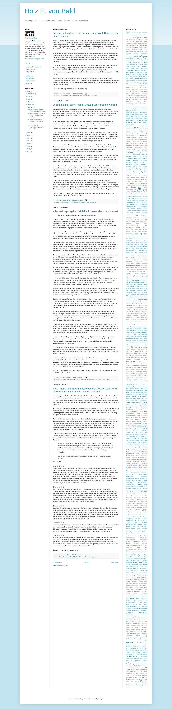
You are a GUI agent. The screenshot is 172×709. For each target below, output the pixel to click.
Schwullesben (129, 518)
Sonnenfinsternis (130, 537)
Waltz (138, 625)
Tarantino (128, 574)
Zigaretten (128, 652)
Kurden (135, 334)
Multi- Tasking (130, 388)
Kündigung (129, 338)
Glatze (146, 240)
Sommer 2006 (135, 534)
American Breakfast (131, 49)
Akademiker (132, 39)
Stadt (130, 551)
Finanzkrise (140, 202)
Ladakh (137, 338)
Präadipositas (144, 463)
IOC (145, 277)
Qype (131, 469)
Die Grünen (132, 160)
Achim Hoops (133, 36)
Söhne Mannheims (131, 570)
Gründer (128, 248)
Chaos (145, 133)
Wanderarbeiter (129, 627)
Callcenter (145, 130)
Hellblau (138, 263)
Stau (146, 553)
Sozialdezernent (144, 539)
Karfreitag (128, 301)
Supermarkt (132, 566)
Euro (127, 187)
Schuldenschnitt (84, 95)
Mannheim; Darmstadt (142, 361)
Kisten (132, 313)
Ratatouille (128, 474)
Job (146, 286)
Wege (146, 629)
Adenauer (145, 36)
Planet (127, 451)
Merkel (139, 375)
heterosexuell (129, 666)
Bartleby (141, 85)
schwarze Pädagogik (142, 675)
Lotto (138, 349)
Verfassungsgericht (131, 606)
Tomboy (134, 585)
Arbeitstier (136, 62)
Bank (140, 84)
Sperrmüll (134, 545)
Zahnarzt (138, 650)
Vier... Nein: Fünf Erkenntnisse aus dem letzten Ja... (35, 127)
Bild (146, 97)
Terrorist (128, 579)
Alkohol (145, 41)
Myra (142, 392)
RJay (137, 469)
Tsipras (95, 95)
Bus (140, 122)
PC (97, 557)
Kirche (131, 311)
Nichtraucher (129, 415)
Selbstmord (144, 522)
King (146, 309)
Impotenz (132, 279)
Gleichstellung (139, 242)
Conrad (134, 141)
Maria (146, 365)
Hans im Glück (140, 256)
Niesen (146, 415)
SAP (131, 499)
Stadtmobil (144, 551)
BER (67, 202)
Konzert (145, 326)
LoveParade (129, 351)
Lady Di (142, 338)
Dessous (128, 154)
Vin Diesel (136, 619)
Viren (141, 619)
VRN (146, 599)
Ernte (140, 181)
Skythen (142, 530)
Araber (68, 557)
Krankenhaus (137, 328)
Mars (135, 367)
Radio (127, 471)
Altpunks (141, 47)
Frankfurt (128, 206)
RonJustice (144, 492)
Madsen (140, 355)
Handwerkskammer (130, 254)
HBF (140, 250)
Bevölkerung (144, 95)
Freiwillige (139, 208)
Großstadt (145, 246)
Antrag (136, 55)
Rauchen (139, 474)
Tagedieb (128, 572)
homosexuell (138, 666)
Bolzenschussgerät (131, 110)
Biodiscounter (129, 101)
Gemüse (138, 227)
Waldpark (133, 625)
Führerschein (129, 219)
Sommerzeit (129, 535)
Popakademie (143, 455)
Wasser (128, 629)
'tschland (128, 32)
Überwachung (130, 685)
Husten (145, 275)
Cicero (131, 139)
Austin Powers (130, 68)
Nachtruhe (145, 396)
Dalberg (128, 149)
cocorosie (142, 658)
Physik (131, 449)
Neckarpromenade (131, 406)
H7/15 (136, 250)
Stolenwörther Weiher (141, 556)
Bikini (142, 97)
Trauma (146, 587)
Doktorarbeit (144, 164)
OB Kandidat (143, 425)
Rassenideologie (134, 472)
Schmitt (137, 509)
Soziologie (145, 541)
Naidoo (138, 398)
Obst (146, 427)
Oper (146, 432)
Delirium (139, 151)
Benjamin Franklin (143, 89)
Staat (127, 551)
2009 (28, 146)
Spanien (128, 543)
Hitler (135, 267)
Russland (144, 497)
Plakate (145, 449)
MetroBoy (144, 375)
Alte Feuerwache (131, 45)
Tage (146, 570)
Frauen (136, 206)
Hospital (134, 271)
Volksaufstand (129, 621)
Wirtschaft (129, 643)
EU (140, 170)
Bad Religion (130, 78)
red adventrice (30, 78)
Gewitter (138, 238)
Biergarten (138, 97)
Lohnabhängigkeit (142, 347)
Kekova (146, 307)
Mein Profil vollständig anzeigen (34, 59)
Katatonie (135, 305)
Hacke (127, 252)
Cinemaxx (136, 139)
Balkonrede (129, 84)
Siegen (138, 528)
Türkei (145, 589)
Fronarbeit (137, 212)
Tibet (139, 583)
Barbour (128, 85)
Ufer (138, 591)
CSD (143, 128)
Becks (138, 87)
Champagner (139, 133)
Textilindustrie (139, 579)
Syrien (133, 568)
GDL (135, 219)
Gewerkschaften (130, 238)
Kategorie (141, 305)
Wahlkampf (136, 623)
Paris (146, 438)
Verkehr (139, 608)
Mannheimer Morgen (138, 365)
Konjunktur (128, 325)
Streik (140, 562)
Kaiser (136, 296)
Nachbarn (133, 396)
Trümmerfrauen (139, 589)
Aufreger (132, 66)
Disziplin (136, 164)
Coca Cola (129, 141)
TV (138, 570)
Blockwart (128, 105)
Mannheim (131, 361)
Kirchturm (128, 313)
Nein (137, 411)
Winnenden (136, 641)
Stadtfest (134, 551)
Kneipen (133, 317)
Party (134, 442)
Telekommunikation (130, 577)
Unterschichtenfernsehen (132, 596)
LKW (133, 338)
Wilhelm (145, 639)
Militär (146, 381)
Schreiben (145, 511)
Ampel (146, 49)
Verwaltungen (143, 614)
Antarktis (136, 53)
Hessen (138, 265)
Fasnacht (128, 195)
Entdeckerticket (144, 177)
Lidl (132, 347)
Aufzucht (138, 66)
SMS (139, 499)
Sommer (128, 534)
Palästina (137, 438)
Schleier (145, 507)
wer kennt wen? (134, 679)
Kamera (146, 296)
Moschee (128, 386)
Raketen (145, 471)
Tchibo (134, 575)
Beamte (131, 87)
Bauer (127, 87)
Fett (133, 198)
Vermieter (128, 610)
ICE (142, 277)
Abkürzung (132, 34)
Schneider (145, 509)
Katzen (139, 307)
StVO (146, 549)
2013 (28, 135)
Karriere (128, 303)
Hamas (145, 252)
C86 (133, 128)
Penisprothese (90, 379)
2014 (28, 133)
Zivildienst (138, 652)
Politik (128, 455)
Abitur (127, 34)
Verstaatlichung (129, 612)
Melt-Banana (139, 373)
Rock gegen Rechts (142, 490)
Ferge (130, 198)
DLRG (142, 145)
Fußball (136, 216)
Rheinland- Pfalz (130, 488)
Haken (136, 252)
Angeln (142, 51)
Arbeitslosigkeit (130, 60)
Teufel (131, 579)
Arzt (137, 64)
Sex (138, 526)
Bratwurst (136, 112)
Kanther (135, 300)
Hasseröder (138, 258)
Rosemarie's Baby (131, 493)
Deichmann (128, 151)
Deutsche (145, 154)
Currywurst (129, 145)
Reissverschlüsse (130, 484)
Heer (140, 259)
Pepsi (127, 446)
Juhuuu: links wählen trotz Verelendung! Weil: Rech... (37, 110)
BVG (143, 74)
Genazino (145, 227)
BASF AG (128, 74)
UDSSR (132, 591)
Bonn (142, 110)
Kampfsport (135, 298)
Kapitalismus (143, 300)
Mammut (145, 357)
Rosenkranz (140, 493)
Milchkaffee (129, 381)
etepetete (145, 660)
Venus (134, 600)
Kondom (141, 323)
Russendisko (137, 497)
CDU (136, 128)
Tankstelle (144, 572)
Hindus (127, 267)
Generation (141, 229)
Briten (135, 116)
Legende (128, 344)
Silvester (134, 530)
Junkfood (135, 294)
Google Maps (143, 244)
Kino (127, 311)
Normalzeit (139, 421)
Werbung (137, 635)
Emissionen (140, 175)
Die (127, 160)
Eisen (140, 173)
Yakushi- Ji (139, 648)
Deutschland (136, 158)
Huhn (137, 271)
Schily (146, 505)
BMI (136, 74)
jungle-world (30, 71)
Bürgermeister (130, 126)
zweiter (127, 681)
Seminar (145, 524)
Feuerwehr (128, 200)
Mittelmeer (141, 383)
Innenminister (136, 281)
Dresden (78, 557)
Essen (140, 185)
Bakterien (141, 82)
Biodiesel (145, 99)
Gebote (145, 223)
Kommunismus (143, 321)
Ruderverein (129, 497)
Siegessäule (144, 528)
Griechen (138, 246)
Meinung (132, 373)
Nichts (134, 415)
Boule (146, 110)
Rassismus (144, 472)
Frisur (127, 212)
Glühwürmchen (129, 244)
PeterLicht (131, 448)
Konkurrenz (135, 325)
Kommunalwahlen (143, 319)
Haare (145, 250)
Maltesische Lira (139, 357)
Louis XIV (144, 349)
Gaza (137, 223)
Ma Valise (135, 355)
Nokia (131, 419)
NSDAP (128, 396)
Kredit (127, 330)
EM (138, 170)
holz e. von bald (32, 38)
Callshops (128, 131)
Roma (133, 492)
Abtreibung (141, 34)
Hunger (134, 275)
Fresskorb (128, 210)
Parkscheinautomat (134, 440)
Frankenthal (145, 204)
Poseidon (128, 457)
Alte (146, 43)
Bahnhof (128, 82)
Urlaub (132, 599)
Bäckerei (145, 122)
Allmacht (135, 43)
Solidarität (144, 532)
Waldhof (128, 625)
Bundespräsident (142, 120)
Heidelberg (129, 261)
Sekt (136, 522)
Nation (136, 400)
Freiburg (145, 206)
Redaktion (128, 480)
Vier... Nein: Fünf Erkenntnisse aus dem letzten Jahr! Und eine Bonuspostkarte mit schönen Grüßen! (85, 390)
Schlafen (139, 507)
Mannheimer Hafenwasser (133, 363)
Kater (146, 305)
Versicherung (143, 610)
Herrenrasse (129, 265)
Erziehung (144, 183)
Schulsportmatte (130, 514)
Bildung (128, 99)
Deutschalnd (136, 154)
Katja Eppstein (129, 307)
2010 (28, 143)
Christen (128, 137)
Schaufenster (129, 505)
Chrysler (128, 139)
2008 (28, 149)
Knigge (138, 317)
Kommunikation (135, 321)
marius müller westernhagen (139, 669)
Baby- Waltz (129, 76)
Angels (145, 51)
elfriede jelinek (30, 69)
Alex (130, 41)
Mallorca (128, 357)
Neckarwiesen (137, 409)
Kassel (146, 303)
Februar (30, 104)
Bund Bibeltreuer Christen (139, 118)
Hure (141, 275)
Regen (146, 480)
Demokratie (129, 153)
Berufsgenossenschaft (131, 95)
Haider (132, 252)
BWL (146, 74)
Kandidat (145, 298)
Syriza (91, 95)
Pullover (135, 465)
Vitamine (145, 619)
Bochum (142, 107)
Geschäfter (128, 235)
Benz (127, 91)
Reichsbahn (129, 482)
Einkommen (129, 173)
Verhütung (134, 608)
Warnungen (144, 627)
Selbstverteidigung (131, 524)
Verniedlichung (135, 610)
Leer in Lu (138, 342)
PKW (133, 438)
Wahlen (128, 623)
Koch (142, 317)
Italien (144, 282)
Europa (69, 95)
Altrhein (146, 47)
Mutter (141, 390)
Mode (134, 385)
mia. (141, 671)
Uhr (140, 591)
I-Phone (139, 277)
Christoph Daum (143, 137)
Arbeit (136, 57)
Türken (128, 591)
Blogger (100, 699)
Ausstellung (144, 66)
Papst (142, 438)
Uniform (136, 593)
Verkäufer (144, 608)
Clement (145, 139)
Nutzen (138, 425)
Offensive (128, 430)
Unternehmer (144, 595)
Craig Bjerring (137, 143)
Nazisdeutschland (136, 402)
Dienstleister (129, 162)
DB (133, 145)
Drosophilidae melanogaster (141, 168)
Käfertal (139, 336)
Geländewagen (129, 227)
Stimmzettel (129, 556)
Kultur (145, 330)
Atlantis (127, 66)
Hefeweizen (144, 259)
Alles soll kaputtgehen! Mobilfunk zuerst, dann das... (35, 121)
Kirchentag (145, 311)
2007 (28, 151)
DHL (139, 145)
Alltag (139, 43)
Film (146, 200)
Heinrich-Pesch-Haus (138, 261)
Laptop (145, 340)
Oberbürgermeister (87, 202)
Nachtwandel (129, 398)
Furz (140, 214)
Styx (127, 566)
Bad (146, 76)
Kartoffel (140, 303)
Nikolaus (128, 417)
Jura (146, 294)
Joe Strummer (135, 288)
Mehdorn (132, 371)
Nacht (139, 396)
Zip (133, 652)
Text (135, 579)
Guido (132, 248)
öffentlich (128, 687)
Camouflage (144, 131)
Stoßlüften (132, 560)
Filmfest (128, 202)
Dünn (135, 170)
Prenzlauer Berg (142, 457)
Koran (127, 328)
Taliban (139, 572)
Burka (135, 122)
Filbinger (141, 200)
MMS (143, 353)
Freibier (141, 206)
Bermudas (145, 93)
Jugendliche (129, 292)
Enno (137, 177)
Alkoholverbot (129, 43)
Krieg (134, 330)
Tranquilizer (137, 587)
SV (126, 501)
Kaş (142, 307)
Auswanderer (144, 68)
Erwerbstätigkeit (130, 183)
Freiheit (133, 208)
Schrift (136, 513)
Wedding (138, 629)
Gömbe (145, 248)
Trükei (132, 589)
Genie (146, 229)
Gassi (137, 221)
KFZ (127, 296)
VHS (142, 598)
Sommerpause (143, 534)
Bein (146, 87)
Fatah (140, 195)
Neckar (145, 402)
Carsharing (128, 133)
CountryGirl (129, 143)
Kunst (146, 332)
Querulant (145, 467)
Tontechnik (142, 585)
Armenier (141, 62)
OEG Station (129, 427)
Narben (127, 400)
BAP (146, 72)
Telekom (145, 575)
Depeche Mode (137, 152)
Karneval (145, 301)
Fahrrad (139, 191)
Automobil (137, 70)
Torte (146, 585)
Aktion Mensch (139, 39)
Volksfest (135, 621)
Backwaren (142, 76)
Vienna (127, 619)
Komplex (128, 323)
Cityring (141, 139)
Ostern (137, 436)
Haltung (141, 252)
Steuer (128, 555)
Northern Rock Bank (137, 423)
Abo (137, 34)
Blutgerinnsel (136, 107)
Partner (145, 440)
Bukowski (128, 118)
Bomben (139, 110)
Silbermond (128, 530)
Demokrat (145, 151)
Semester (139, 524)
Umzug (128, 593)
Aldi (127, 41)
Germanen (144, 231)
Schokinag (136, 511)
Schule (145, 513)
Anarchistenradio (130, 51)
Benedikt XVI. (134, 89)
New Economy (142, 413)
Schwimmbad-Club (138, 516)
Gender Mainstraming (132, 229)
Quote (127, 469)
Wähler (142, 646)
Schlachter (133, 507)
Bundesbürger (130, 120)
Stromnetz (145, 562)
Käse (142, 336)
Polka (137, 455)
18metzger (29, 76)
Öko (146, 681)
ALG (139, 32)
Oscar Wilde (143, 434)
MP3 (146, 353)
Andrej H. (137, 51)
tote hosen (138, 677)
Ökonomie (136, 683)
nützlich (146, 671)
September (31, 94)
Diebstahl (145, 160)
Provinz (128, 463)
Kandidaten (128, 300)
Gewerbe (145, 237)
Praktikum (134, 457)
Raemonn (132, 471)
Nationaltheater (143, 400)
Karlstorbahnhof (137, 301)
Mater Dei (142, 367)
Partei (141, 440)
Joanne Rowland (139, 286)
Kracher (132, 328)
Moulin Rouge (139, 386)
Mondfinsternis (143, 385)
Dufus (127, 170)
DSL (146, 145)
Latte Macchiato (130, 342)
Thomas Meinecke (133, 583)
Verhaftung (128, 608)
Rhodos (137, 488)
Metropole (128, 377)
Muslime (136, 390)
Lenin (141, 346)
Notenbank (144, 423)
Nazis (128, 402)
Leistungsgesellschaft (132, 346)
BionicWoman (129, 103)
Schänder (145, 518)
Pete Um (142, 446)
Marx (138, 367)
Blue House (139, 105)
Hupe (137, 275)
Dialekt (143, 158)
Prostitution (144, 461)
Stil (132, 555)
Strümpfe (128, 564)
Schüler (134, 520)
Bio (140, 99)
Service (134, 526)
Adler (127, 37)
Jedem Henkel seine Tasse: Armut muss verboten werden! (85, 104)
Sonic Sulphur (138, 535)
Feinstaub (141, 196)
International (144, 280)
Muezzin (145, 386)
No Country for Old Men (139, 417)
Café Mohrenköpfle (137, 130)
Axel (130, 72)
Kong (146, 323)
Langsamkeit (140, 340)
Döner (131, 170)
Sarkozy (145, 503)
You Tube (128, 650)
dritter (127, 660)
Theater (128, 581)
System (137, 568)
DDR (136, 145)
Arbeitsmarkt (144, 60)
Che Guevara (140, 135)
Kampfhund (128, 298)
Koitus (127, 319)
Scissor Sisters (140, 520)
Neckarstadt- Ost (132, 407)
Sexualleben (98, 379)
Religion (139, 484)
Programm (145, 459)
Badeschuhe (129, 80)
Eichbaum (136, 172)
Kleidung (145, 313)
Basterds (145, 85)
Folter (135, 204)
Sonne (145, 535)
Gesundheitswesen (130, 237)
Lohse (127, 349)
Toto (127, 587)
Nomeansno (138, 419)
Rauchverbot (130, 476)
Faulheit (145, 195)
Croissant (145, 143)
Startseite (86, 562)
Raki (127, 472)
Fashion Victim (143, 193)
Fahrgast (133, 191)
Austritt (137, 68)
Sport (146, 547)
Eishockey (145, 173)
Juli (29, 96)
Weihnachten (134, 631)
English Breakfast (130, 177)
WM (146, 621)
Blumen (146, 105)
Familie (145, 191)
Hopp (130, 271)
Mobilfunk (83, 379)
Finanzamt (133, 202)
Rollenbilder (129, 492)
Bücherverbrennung (130, 124)
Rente (145, 484)
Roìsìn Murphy (140, 495)
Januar (30, 107)
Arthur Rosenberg (130, 64)
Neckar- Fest (131, 404)
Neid (130, 411)
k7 (143, 666)
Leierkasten (137, 344)
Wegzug (128, 631)
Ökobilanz (128, 683)
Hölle (134, 277)
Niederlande (140, 415)
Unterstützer (144, 596)
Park (127, 440)
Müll (140, 394)
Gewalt (138, 237)
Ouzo (146, 436)
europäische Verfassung (133, 662)
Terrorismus (144, 577)
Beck (135, 87)
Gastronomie (144, 221)
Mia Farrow (135, 377)
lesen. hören (140, 667)
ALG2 (142, 32)
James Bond (133, 284)
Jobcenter (128, 288)
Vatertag (128, 600)
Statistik (143, 553)
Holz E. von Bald (50, 11)
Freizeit (64, 379)
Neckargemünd (143, 404)
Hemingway (144, 263)
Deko (134, 151)
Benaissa (128, 89)
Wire (146, 641)
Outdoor (142, 436)
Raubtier (134, 474)
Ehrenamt (128, 172)
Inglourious (128, 280)
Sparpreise (144, 543)
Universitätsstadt (130, 595)
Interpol (133, 282)
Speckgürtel (129, 545)
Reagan (137, 478)
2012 (28, 138)
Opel (133, 432)
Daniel (138, 149)
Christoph (134, 137)
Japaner (139, 284)
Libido (146, 346)
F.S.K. (135, 189)
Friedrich (138, 210)
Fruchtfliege (144, 212)
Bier (127, 97)
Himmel (146, 265)
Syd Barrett (144, 566)
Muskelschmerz (130, 390)
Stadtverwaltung (130, 553)
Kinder (80, 202)
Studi (140, 564)
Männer (135, 394)
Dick (146, 158)
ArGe (127, 57)
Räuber (127, 499)
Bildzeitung (135, 99)
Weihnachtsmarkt (142, 631)
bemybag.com (30, 81)
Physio (135, 449)
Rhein (145, 486)
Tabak (142, 570)
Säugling (145, 568)
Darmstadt (145, 149)
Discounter (129, 164)
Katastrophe (129, 305)
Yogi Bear (145, 648)
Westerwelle (143, 637)
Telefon (105, 379)
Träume (128, 589)
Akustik (146, 39)
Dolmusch (128, 166)
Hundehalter (144, 273)
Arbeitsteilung (129, 62)
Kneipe (128, 317)
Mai (29, 99)
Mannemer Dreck (141, 359)
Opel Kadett (139, 432)
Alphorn (143, 43)
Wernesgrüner (129, 637)
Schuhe (141, 513)
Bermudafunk (135, 93)
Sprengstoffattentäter (131, 549)
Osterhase (132, 436)
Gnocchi (137, 244)
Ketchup (128, 309)
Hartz (132, 258)
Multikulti (137, 388)
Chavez (133, 135)
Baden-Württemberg (141, 78)
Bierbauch (131, 97)
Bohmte (140, 108)
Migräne (136, 379)
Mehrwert (145, 371)
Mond (138, 385)
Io (135, 282)
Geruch (136, 233)
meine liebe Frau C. (132, 671)
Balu (137, 84)
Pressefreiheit (138, 459)
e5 (131, 660)
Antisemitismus (130, 55)
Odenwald (128, 428)
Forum (139, 204)
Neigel (134, 411)
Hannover (134, 256)
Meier (127, 373)
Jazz (143, 284)
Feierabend (129, 196)
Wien (140, 639)
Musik (145, 388)
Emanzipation (133, 175)
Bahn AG (135, 80)
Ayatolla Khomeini (137, 72)
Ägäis (132, 681)
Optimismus (129, 434)
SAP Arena (135, 499)
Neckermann (144, 409)
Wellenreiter (145, 633)
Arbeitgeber (143, 57)
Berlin (71, 202)
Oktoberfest (144, 430)
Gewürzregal (144, 238)
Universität (145, 593)
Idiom (127, 279)
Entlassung (128, 179)
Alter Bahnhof (140, 45)
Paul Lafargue (130, 444)
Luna (146, 351)
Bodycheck (135, 108)
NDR (146, 394)
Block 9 (145, 103)
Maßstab (132, 369)
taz (133, 677)
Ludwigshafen (138, 351)
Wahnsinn (145, 623)
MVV (130, 355)
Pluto (143, 453)
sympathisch (129, 677)
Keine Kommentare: (77, 93)
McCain (138, 369)
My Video (132, 392)
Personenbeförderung (134, 446)
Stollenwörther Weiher (131, 558)
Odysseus (136, 428)
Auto (132, 70)
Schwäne (137, 518)
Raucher (145, 474)
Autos (127, 72)
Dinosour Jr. (143, 162)
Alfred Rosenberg (137, 41)
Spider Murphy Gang (142, 545)
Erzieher (138, 183)
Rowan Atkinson (130, 495)
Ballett (134, 84)
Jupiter (143, 294)
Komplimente (135, 323)
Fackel (145, 189)
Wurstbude (129, 646)
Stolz (127, 560)
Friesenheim (144, 210)
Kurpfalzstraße (130, 336)
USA (135, 591)
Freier (127, 208)
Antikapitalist (144, 53)
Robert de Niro (130, 490)
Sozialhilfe (128, 541)
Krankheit (145, 328)
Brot (139, 116)
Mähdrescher (129, 394)
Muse (141, 388)
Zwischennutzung (130, 654)
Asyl (71, 557)
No (131, 417)
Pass (138, 442)
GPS (146, 219)
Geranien (128, 231)
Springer (140, 549)
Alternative (135, 47)
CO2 (139, 128)
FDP (139, 189)
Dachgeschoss (129, 147)
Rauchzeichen (144, 476)
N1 (143, 394)
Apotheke (145, 55)
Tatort (140, 574)
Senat (94, 202)
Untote (127, 598)
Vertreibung (129, 614)
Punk (140, 465)
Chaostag (128, 135)
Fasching (135, 193)
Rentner (133, 486)
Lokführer (133, 349)
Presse (132, 459)
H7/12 (133, 250)
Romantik (138, 492)
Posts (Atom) (64, 565)
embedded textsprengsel (33, 67)
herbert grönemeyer (142, 664)
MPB (127, 355)
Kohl (146, 317)
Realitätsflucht (144, 478)
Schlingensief (129, 509)
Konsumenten (139, 326)
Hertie (134, 265)
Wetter (136, 639)
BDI (133, 74)
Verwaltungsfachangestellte (132, 616)
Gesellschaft (136, 235)
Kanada (140, 298)
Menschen (129, 375)
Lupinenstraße (129, 353)
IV (146, 277)
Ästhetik (137, 681)
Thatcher (145, 579)
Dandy (133, 149)
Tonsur (137, 585)
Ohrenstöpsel (136, 430)
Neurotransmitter (130, 413)
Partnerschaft (129, 442)
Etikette (145, 185)
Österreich (145, 683)
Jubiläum (139, 290)
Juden (145, 290)
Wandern (137, 627)
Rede (133, 480)
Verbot (140, 602)
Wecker (133, 629)
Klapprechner (138, 313)
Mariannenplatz (129, 367)
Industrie (145, 279)
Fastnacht (134, 195)
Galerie (133, 221)
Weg (142, 629)
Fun (137, 214)
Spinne (138, 547)
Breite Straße (130, 114)
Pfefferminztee (139, 448)
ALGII (146, 32)
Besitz (139, 95)
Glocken (145, 242)
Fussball (145, 214)
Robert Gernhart (144, 488)
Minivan (128, 383)
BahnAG (140, 80)
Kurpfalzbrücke (143, 334)
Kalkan (140, 296)
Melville (146, 373)
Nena (140, 411)
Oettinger (144, 429)
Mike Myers (144, 379)
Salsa (133, 503)
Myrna (146, 392)
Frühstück (128, 214)
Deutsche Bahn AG (133, 156)
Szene (141, 568)
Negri (127, 411)
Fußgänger (144, 215)
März (30, 102)
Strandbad (145, 560)
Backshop (135, 76)
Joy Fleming (130, 290)
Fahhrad (128, 191)
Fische (146, 202)
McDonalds (144, 369)
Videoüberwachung (142, 617)
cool (146, 658)
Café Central (129, 130)
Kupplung (128, 334)
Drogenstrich (129, 168)
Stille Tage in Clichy (141, 555)
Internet (78, 379)
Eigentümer (144, 172)
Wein (127, 633)
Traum (141, 587)
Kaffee (131, 296)
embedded (137, 660)
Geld (74, 379)
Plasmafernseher (143, 451)
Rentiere (128, 486)
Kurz (135, 336)
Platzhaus (138, 453)
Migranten (129, 379)
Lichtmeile (128, 347)
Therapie (140, 581)
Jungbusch (144, 292)
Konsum (132, 326)
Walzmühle (144, 625)
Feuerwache (144, 198)
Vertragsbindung (143, 612)
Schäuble (129, 520)
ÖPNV (142, 681)
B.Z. (144, 72)
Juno (139, 294)
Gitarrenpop (129, 240)
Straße (128, 562)
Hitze (139, 267)
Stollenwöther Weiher (142, 558)
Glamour (138, 240)
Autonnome (144, 70)
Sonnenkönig (143, 537)
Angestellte (128, 53)
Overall (127, 438)
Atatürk (145, 64)
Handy (137, 254)
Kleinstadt (128, 315)
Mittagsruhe (134, 383)
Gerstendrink (129, 233)
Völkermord (141, 621)
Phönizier (140, 449)
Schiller (141, 505)
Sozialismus (136, 541)
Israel (141, 282)
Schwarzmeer (129, 516)
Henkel (75, 202)
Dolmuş (135, 166)
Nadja (134, 398)
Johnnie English (144, 288)
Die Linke (139, 160)
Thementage (134, 581)
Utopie (137, 598)
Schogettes (128, 511)
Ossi (127, 436)
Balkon (145, 82)
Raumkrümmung (130, 478)
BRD (74, 557)
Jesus (132, 286)
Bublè (146, 116)
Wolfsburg (145, 645)
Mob (146, 383)
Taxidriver (128, 575)
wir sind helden (143, 679)
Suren (138, 566)
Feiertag (135, 196)
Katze (135, 307)
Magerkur (145, 355)
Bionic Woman (142, 101)
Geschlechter (144, 233)
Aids (127, 39)
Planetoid (133, 451)
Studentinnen (135, 564)
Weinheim (133, 633)
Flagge (132, 204)
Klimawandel (143, 315)
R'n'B (134, 469)
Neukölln (145, 411)
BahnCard (145, 80)
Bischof (136, 103)
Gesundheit (144, 235)
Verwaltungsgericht (130, 617)
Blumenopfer (129, 107)
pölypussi (29, 83)
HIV (143, 250)
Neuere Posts (58, 562)
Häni (131, 277)
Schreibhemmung (130, 513)
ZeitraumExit (144, 650)
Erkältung (134, 181)
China (146, 135)
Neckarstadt (143, 406)
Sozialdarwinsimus (130, 539)
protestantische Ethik (132, 673)
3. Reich (134, 32)
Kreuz (131, 330)
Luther (135, 353)
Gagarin (128, 221)
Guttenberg (139, 248)
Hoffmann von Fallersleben (136, 269)
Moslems (133, 386)
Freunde (69, 379)
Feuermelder (138, 198)
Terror (108, 379)
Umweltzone (144, 591)
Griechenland (75, 95)
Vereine (146, 604)
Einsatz (136, 173)
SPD (146, 499)
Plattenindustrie (130, 453)
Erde (142, 179)
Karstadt (134, 303)
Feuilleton (135, 200)
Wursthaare (136, 646)
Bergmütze (135, 91)
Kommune (128, 321)
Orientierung (136, 434)
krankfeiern (134, 667)
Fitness (127, 204)
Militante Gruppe (138, 381)
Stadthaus (139, 551)
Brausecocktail (143, 112)
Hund (140, 271)
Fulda (133, 214)
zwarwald (29, 74)
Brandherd (129, 112)
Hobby (142, 267)
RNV (140, 469)
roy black (132, 675)
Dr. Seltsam (144, 166)
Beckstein (142, 87)
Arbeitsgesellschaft (142, 59)
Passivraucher (144, 442)
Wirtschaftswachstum (131, 645)
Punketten (145, 465)
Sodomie (137, 532)
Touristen (130, 587)
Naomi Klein (144, 398)
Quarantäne (135, 467)
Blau (141, 103)
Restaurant (140, 486)
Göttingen (128, 250)
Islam (83, 557)
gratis (134, 664)
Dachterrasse (138, 147)
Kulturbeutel (129, 332)
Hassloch (145, 258)
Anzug (140, 55)
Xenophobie (133, 648)
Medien (128, 371)
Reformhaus (139, 480)
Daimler (145, 147)
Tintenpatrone (144, 583)
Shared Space (130, 528)
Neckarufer (144, 407)
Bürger (145, 124)
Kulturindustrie (135, 332)
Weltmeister (129, 635)
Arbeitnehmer (130, 59)
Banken (64, 95)
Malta (132, 357)
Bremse (137, 114)
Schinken (128, 507)
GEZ (138, 219)
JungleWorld (129, 294)
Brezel (141, 114)
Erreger (146, 181)
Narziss (132, 400)
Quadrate (128, 467)
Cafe (146, 128)
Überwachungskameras (142, 685)
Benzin (131, 91)
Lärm (139, 353)
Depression (145, 152)
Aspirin (141, 64)
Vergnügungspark (143, 606)
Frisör (131, 212)
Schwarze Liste (144, 514)
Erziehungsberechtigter (131, 185)
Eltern (127, 176)
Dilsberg (136, 162)
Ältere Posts (114, 562)
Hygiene (128, 277)
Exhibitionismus (130, 189)
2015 (63, 557)
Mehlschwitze (139, 371)
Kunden (141, 332)
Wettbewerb (129, 639)
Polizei (133, 455)
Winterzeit (141, 641)
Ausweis (128, 70)
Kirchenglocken (137, 311)
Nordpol (134, 421)
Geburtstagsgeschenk (132, 225)
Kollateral (133, 319)
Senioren (128, 526)
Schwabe (136, 514)
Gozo (127, 246)
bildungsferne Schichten (132, 658)
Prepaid (128, 459)
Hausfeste (128, 259)
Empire (145, 175)
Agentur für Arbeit (141, 38)
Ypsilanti (134, 650)
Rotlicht (146, 493)
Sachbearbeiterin (133, 501)
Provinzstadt (135, 463)
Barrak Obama (134, 85)
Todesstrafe (129, 585)
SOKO (142, 499)
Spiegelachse (129, 547)
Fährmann (145, 217)
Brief (132, 116)
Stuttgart (145, 564)
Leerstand (144, 342)
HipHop (132, 267)
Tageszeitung (134, 572)
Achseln (140, 36)
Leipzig (145, 344)
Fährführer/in (138, 217)
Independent (139, 279)
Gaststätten (128, 223)
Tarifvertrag (135, 574)
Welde (138, 633)
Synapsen (128, 568)
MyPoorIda (138, 392)
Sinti (138, 530)
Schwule (145, 516)
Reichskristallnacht (143, 482)
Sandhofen (139, 503)
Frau (132, 206)
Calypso (136, 131)
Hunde (136, 273)
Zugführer (145, 652)
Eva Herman (143, 187)
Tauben (145, 574)
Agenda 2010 (132, 37)
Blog (133, 105)
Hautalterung (135, 259)
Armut (64, 202)
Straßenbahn (134, 562)
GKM (142, 219)
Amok (140, 49)
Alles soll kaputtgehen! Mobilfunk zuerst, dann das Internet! (86, 211)
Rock (135, 490)
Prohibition (128, 461)
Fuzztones (128, 215)
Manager (128, 359)
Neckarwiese (129, 409)
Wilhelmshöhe (129, 641)
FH (143, 189)
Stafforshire (137, 553)
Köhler (145, 336)
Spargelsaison (136, 543)
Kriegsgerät (140, 330)
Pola (146, 453)
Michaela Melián (143, 377)
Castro (133, 133)
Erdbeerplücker (136, 179)
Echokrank (144, 170)
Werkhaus (145, 635)
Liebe (135, 347)
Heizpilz (133, 263)
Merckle (134, 375)
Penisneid (136, 444)
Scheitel (136, 505)
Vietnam (132, 619)
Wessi (136, 637)
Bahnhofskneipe (135, 82)
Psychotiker (129, 465)
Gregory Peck (132, 246)
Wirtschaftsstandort (142, 643)
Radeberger (145, 469)
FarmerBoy (129, 193)
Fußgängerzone (130, 217)
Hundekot (128, 275)
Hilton (142, 265)
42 (137, 32)
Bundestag (129, 122)
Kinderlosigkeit (140, 309)
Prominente (136, 461)
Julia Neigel (137, 292)
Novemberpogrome (90, 557)
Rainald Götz (139, 471)
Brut (143, 116)
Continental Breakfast (142, 141)
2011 (28, 141)
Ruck (146, 495)
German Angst (136, 231)
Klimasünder (136, 315)
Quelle (140, 467)
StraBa (138, 560)
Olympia (128, 432)
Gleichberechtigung (130, 242)
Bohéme (145, 108)
